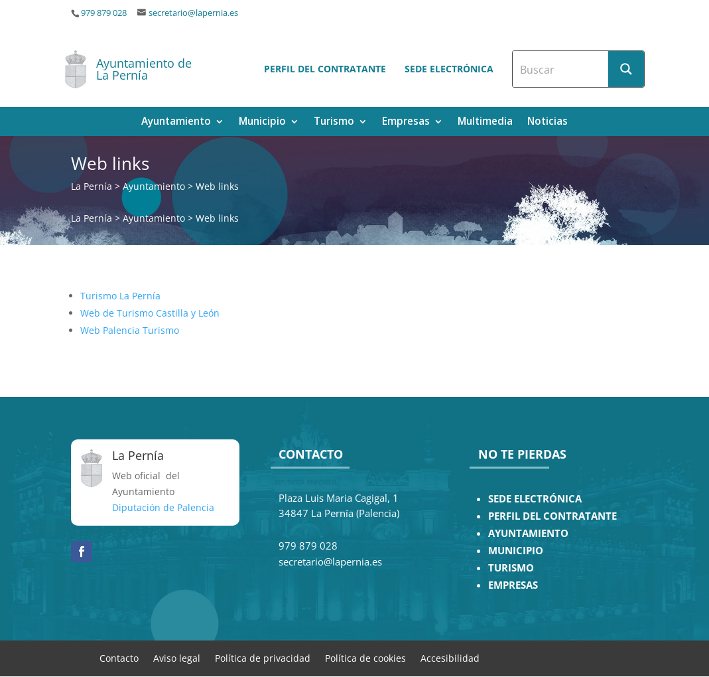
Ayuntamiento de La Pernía (144, 69)
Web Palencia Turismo (129, 330)
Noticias (547, 122)
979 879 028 (104, 13)
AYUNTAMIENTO (528, 533)
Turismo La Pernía (120, 295)
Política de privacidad (262, 657)
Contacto (119, 657)
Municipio (262, 122)
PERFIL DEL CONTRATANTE (552, 516)
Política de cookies (365, 657)
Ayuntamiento (176, 122)
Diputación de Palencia (163, 507)
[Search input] (561, 69)
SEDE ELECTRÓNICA (535, 499)
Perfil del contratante (325, 68)
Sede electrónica (449, 68)
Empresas (406, 122)
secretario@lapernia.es (193, 13)
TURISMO (511, 568)
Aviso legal (176, 657)
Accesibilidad (450, 657)
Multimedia (485, 122)
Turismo (334, 122)
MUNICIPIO (515, 551)
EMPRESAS (513, 585)
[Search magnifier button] (626, 69)
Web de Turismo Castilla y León (150, 313)
